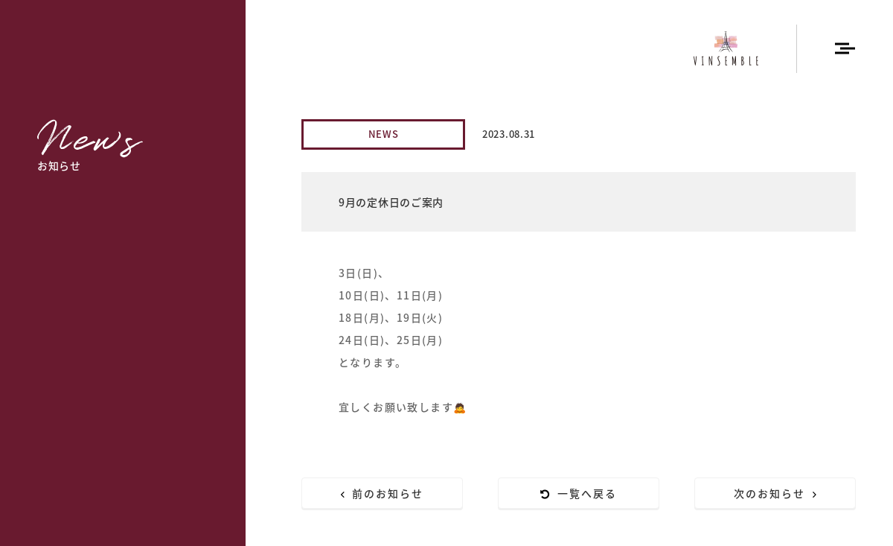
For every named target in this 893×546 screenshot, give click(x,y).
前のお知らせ (382, 493)
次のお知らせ (775, 493)
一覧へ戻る (579, 493)
